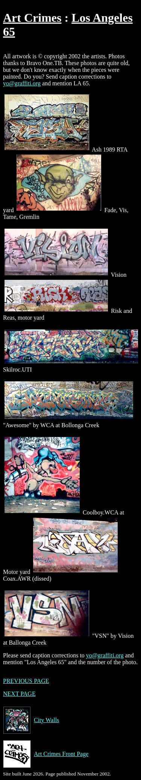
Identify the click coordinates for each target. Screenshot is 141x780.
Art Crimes (32, 17)
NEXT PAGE (19, 693)
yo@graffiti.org (22, 83)
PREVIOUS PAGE (26, 681)
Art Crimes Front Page (45, 754)
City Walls (31, 720)
